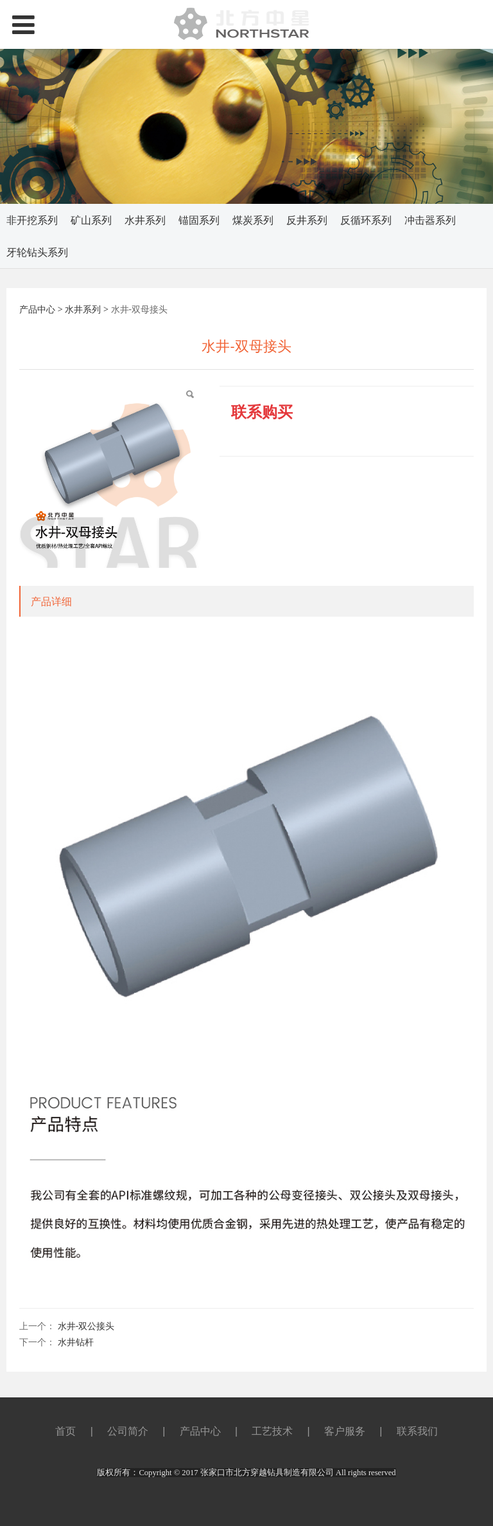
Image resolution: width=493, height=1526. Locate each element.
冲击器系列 (430, 220)
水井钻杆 (76, 1342)
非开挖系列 (32, 220)
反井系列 (306, 220)
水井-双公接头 (86, 1326)
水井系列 (145, 220)
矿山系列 (91, 220)
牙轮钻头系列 (37, 252)
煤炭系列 (252, 220)
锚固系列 (199, 220)
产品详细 (51, 601)
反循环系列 (366, 220)
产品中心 (37, 309)
